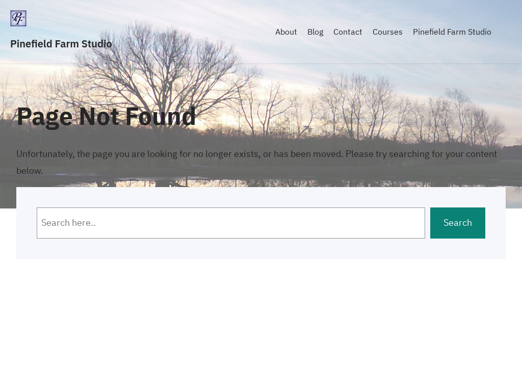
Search (457, 222)
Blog (315, 32)
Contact (347, 32)
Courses (388, 32)
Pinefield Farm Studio (61, 43)
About (286, 32)
